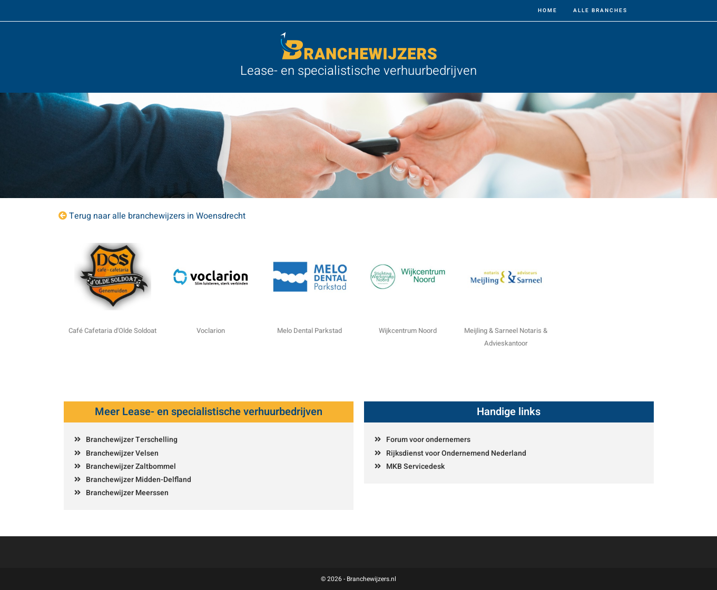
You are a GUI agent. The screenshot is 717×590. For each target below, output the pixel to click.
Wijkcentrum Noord (408, 331)
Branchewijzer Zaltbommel (131, 466)
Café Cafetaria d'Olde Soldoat (112, 331)
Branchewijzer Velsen (122, 453)
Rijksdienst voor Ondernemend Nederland (456, 453)
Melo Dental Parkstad (309, 331)
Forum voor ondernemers (428, 439)
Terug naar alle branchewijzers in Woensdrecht (157, 216)
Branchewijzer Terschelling (132, 439)
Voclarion (211, 331)
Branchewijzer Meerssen (127, 492)
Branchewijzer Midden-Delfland (138, 479)
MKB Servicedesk (415, 466)
